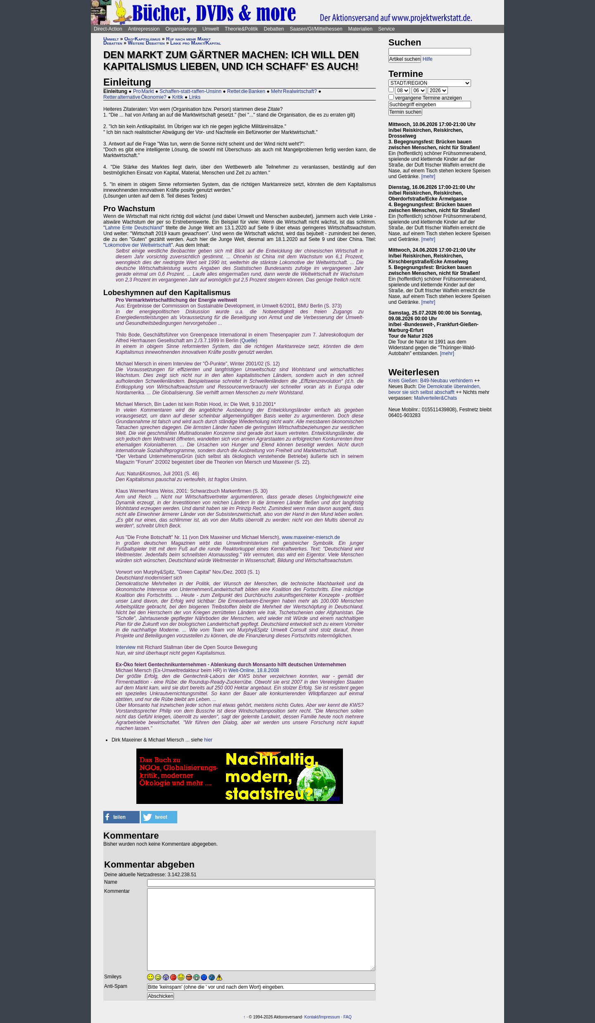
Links (194, 97)
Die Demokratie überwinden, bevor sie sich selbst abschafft (434, 389)
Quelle (248, 340)
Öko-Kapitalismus (142, 39)
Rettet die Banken (246, 91)
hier (208, 740)
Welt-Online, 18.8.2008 (253, 670)
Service (386, 29)
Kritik (177, 97)
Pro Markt (143, 91)
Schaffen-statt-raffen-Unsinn (190, 91)
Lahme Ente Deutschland (133, 228)
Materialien (360, 29)
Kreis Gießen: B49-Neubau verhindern (430, 381)
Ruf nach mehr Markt (188, 39)
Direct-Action (108, 29)
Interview (126, 647)
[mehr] (428, 176)
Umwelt (210, 29)
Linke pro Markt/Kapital (195, 43)
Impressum (329, 1017)
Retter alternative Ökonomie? (135, 97)
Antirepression (144, 29)
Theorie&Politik (241, 29)
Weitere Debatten (146, 43)
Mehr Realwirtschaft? (294, 91)
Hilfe (428, 59)
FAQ (347, 1017)
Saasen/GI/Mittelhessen (316, 29)
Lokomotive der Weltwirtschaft (138, 245)
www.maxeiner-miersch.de (311, 537)
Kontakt (311, 1017)
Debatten (274, 29)
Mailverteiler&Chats (435, 398)
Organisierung (180, 29)
